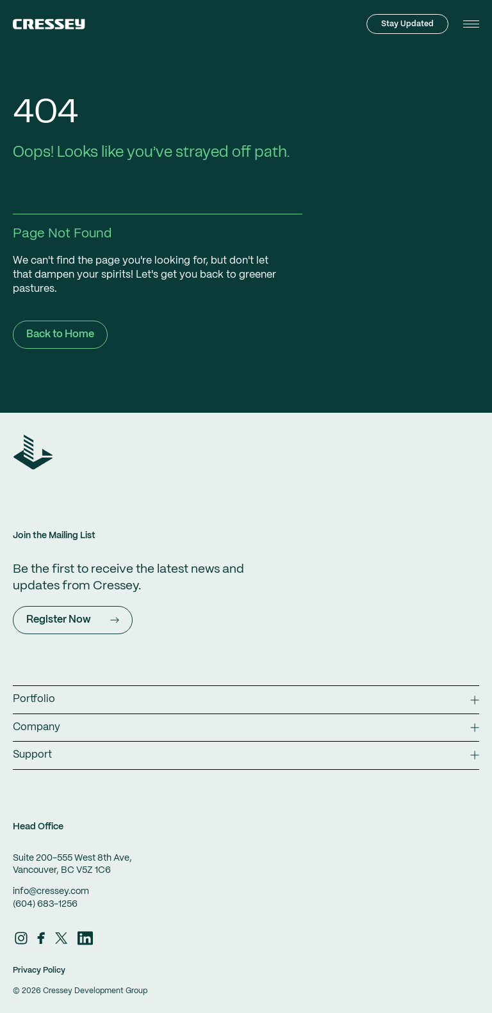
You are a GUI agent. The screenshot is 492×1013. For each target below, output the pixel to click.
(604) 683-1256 (45, 904)
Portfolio (246, 699)
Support (246, 755)
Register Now (72, 620)
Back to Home (60, 334)
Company (246, 727)
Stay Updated (407, 24)
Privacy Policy (39, 970)
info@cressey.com (51, 891)
